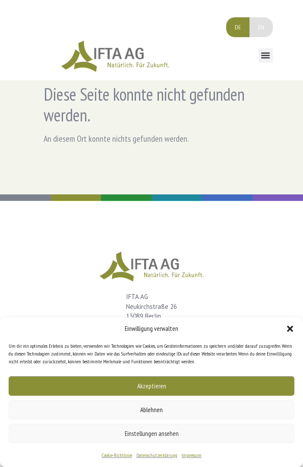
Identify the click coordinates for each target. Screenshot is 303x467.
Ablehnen (151, 410)
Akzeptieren (151, 386)
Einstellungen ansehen (152, 433)
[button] (290, 328)
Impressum (192, 455)
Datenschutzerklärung (156, 455)
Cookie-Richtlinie (117, 455)
